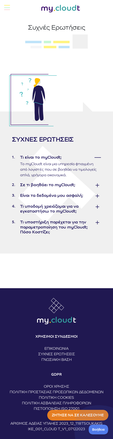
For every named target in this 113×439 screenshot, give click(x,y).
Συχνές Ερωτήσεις (56, 354)
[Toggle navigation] (7, 7)
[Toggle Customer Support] (98, 429)
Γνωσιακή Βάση (56, 360)
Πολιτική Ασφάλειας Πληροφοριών (56, 403)
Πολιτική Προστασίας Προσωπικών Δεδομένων (57, 392)
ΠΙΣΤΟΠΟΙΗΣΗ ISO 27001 (56, 409)
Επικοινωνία (56, 349)
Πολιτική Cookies (56, 398)
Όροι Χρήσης (56, 387)
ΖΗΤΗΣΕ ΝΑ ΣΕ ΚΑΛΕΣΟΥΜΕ (78, 415)
